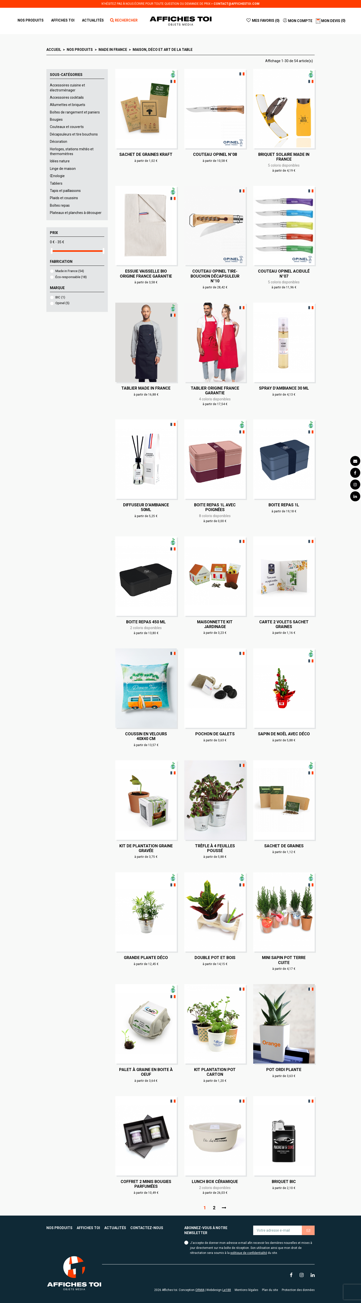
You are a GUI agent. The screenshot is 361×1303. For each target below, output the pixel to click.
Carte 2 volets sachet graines (284, 624)
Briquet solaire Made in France (283, 157)
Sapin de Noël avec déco (284, 734)
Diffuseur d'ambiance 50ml (146, 507)
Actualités (115, 1228)
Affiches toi (88, 1228)
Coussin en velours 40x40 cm (146, 736)
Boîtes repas (60, 205)
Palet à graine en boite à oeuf (146, 1072)
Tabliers (56, 183)
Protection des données (298, 1290)
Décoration (58, 142)
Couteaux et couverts (67, 127)
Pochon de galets (215, 734)
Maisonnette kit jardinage (215, 624)
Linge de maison (63, 169)
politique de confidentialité (248, 1253)
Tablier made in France (145, 388)
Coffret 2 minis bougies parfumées (146, 1184)
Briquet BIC (284, 1181)
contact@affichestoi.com (236, 4)
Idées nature (60, 161)
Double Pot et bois (215, 957)
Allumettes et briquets (67, 105)
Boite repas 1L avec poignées (215, 507)
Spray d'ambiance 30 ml (284, 388)
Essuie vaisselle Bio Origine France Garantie (146, 273)
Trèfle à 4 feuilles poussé (215, 848)
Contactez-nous (146, 1228)
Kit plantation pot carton (215, 1072)
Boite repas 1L (283, 505)
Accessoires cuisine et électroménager (67, 87)
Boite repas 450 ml (146, 622)
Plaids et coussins (64, 198)
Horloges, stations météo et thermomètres (72, 151)
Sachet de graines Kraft (145, 154)
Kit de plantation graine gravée (146, 848)
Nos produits (59, 1228)
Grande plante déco (146, 957)
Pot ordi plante (283, 1069)
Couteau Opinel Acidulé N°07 (284, 273)
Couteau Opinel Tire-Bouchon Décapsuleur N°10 (215, 276)
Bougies (56, 119)
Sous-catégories (66, 75)
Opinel (62, 303)
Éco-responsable (71, 277)
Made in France (69, 271)
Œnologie (57, 176)
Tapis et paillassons (65, 191)
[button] (62, 20)
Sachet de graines (284, 846)
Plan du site (270, 1290)
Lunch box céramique (215, 1181)
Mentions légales (246, 1290)
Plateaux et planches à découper (76, 213)
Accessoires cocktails (67, 97)
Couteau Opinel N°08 (215, 154)
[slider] (52, 251)
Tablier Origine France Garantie (215, 390)
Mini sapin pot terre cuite (284, 960)
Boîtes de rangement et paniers (75, 112)
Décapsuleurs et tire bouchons (74, 134)
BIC (60, 297)
